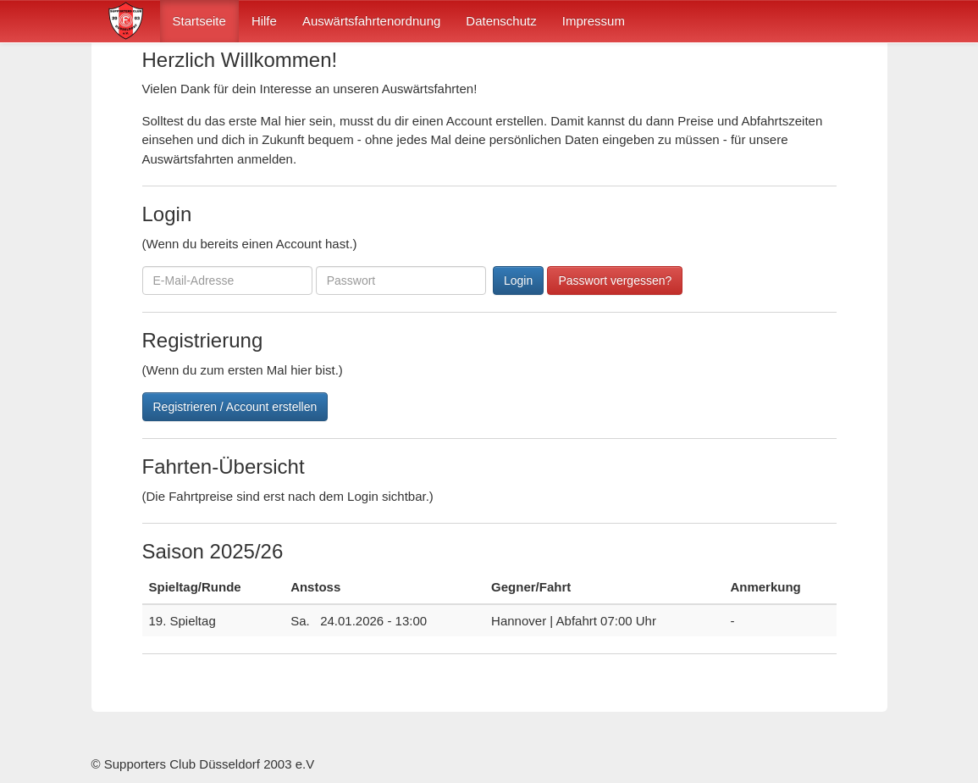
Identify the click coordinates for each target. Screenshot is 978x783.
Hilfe (264, 21)
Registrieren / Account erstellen (235, 407)
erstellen (519, 121)
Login (518, 280)
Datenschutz (501, 21)
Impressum (593, 21)
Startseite (199, 21)
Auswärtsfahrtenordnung (371, 21)
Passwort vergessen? (614, 280)
